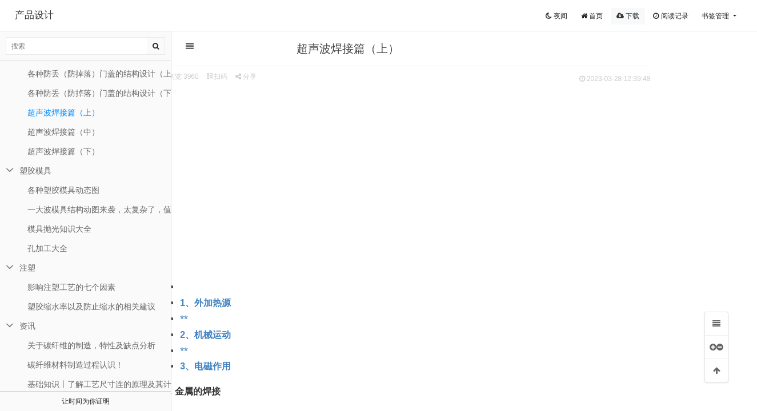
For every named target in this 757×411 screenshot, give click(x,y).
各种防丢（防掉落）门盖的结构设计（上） (99, 73)
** (238, 318)
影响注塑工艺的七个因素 (71, 287)
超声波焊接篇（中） (63, 131)
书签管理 (716, 16)
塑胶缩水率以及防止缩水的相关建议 (91, 306)
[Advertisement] (458, 172)
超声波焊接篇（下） (63, 151)
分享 (299, 76)
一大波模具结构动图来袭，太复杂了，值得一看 (99, 209)
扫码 (271, 76)
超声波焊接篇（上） (63, 112)
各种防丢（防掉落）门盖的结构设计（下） (99, 93)
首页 (592, 16)
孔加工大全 (47, 248)
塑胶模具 (35, 170)
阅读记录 (670, 16)
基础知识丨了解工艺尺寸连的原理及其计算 (99, 384)
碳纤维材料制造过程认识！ (75, 364)
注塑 (27, 267)
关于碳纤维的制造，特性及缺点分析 (91, 345)
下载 (627, 16)
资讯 (27, 326)
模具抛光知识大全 (59, 228)
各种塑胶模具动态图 (63, 190)
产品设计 (34, 15)
